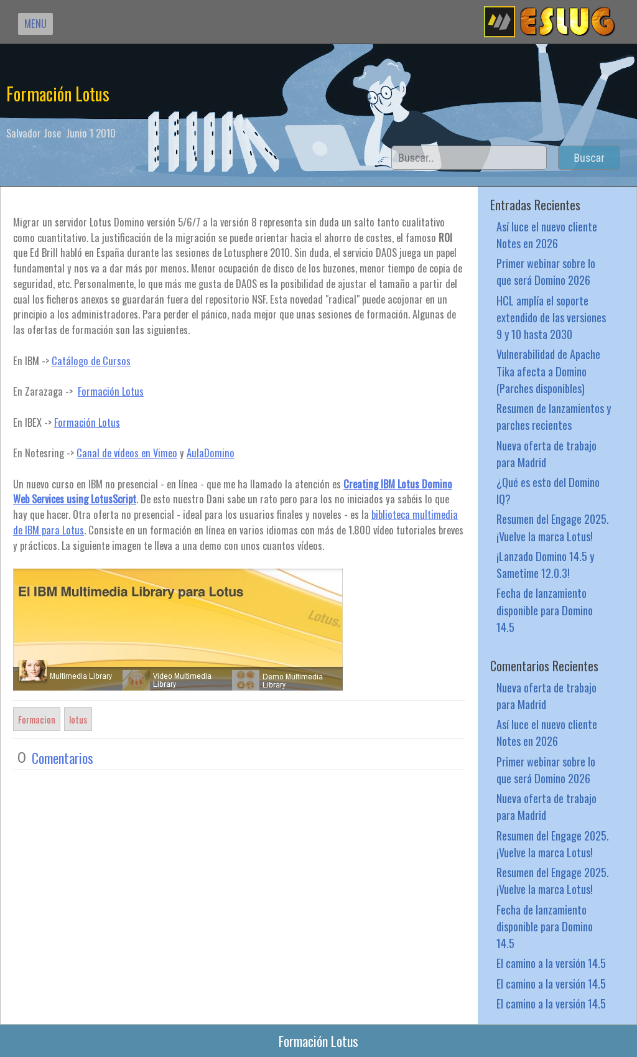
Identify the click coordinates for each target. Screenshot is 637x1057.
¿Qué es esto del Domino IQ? (548, 490)
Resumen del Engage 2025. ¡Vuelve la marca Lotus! (552, 527)
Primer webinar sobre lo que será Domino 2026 (545, 271)
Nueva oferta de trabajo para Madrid (546, 453)
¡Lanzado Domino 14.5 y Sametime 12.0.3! (545, 564)
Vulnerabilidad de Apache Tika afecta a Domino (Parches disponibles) (548, 370)
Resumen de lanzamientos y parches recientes (553, 416)
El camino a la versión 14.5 (551, 962)
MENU (35, 23)
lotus (78, 719)
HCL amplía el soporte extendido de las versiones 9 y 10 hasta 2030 (551, 317)
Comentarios (62, 758)
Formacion (36, 719)
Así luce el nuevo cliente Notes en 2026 (546, 234)
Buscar (589, 157)
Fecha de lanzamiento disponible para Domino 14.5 (544, 609)
